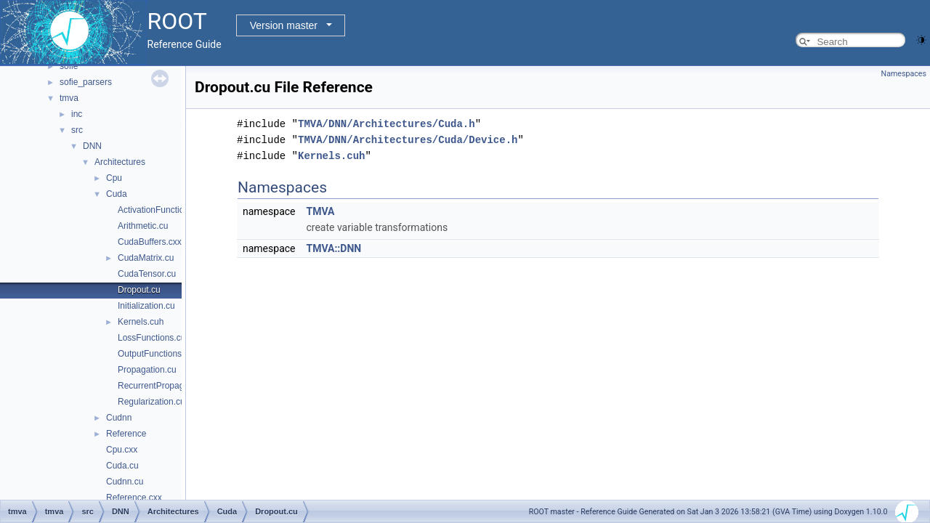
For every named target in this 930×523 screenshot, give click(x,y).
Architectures (119, 162)
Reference (126, 434)
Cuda (116, 194)
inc (76, 114)
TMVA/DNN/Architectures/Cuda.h (386, 124)
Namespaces (903, 73)
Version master (284, 25)
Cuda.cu (122, 466)
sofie (69, 66)
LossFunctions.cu (151, 338)
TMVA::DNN (333, 248)
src (77, 130)
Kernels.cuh (140, 322)
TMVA (320, 211)
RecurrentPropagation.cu (166, 386)
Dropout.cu (139, 290)
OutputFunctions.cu (155, 354)
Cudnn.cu (124, 482)
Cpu (114, 178)
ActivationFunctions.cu (161, 210)
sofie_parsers (86, 82)
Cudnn (119, 418)
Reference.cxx (134, 497)
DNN (92, 146)
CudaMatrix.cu (146, 258)
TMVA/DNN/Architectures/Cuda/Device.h (407, 140)
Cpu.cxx (121, 450)
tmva (69, 98)
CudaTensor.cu (147, 274)
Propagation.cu (147, 370)
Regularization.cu (151, 402)
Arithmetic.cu (143, 226)
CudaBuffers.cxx (150, 242)
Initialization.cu (146, 306)
